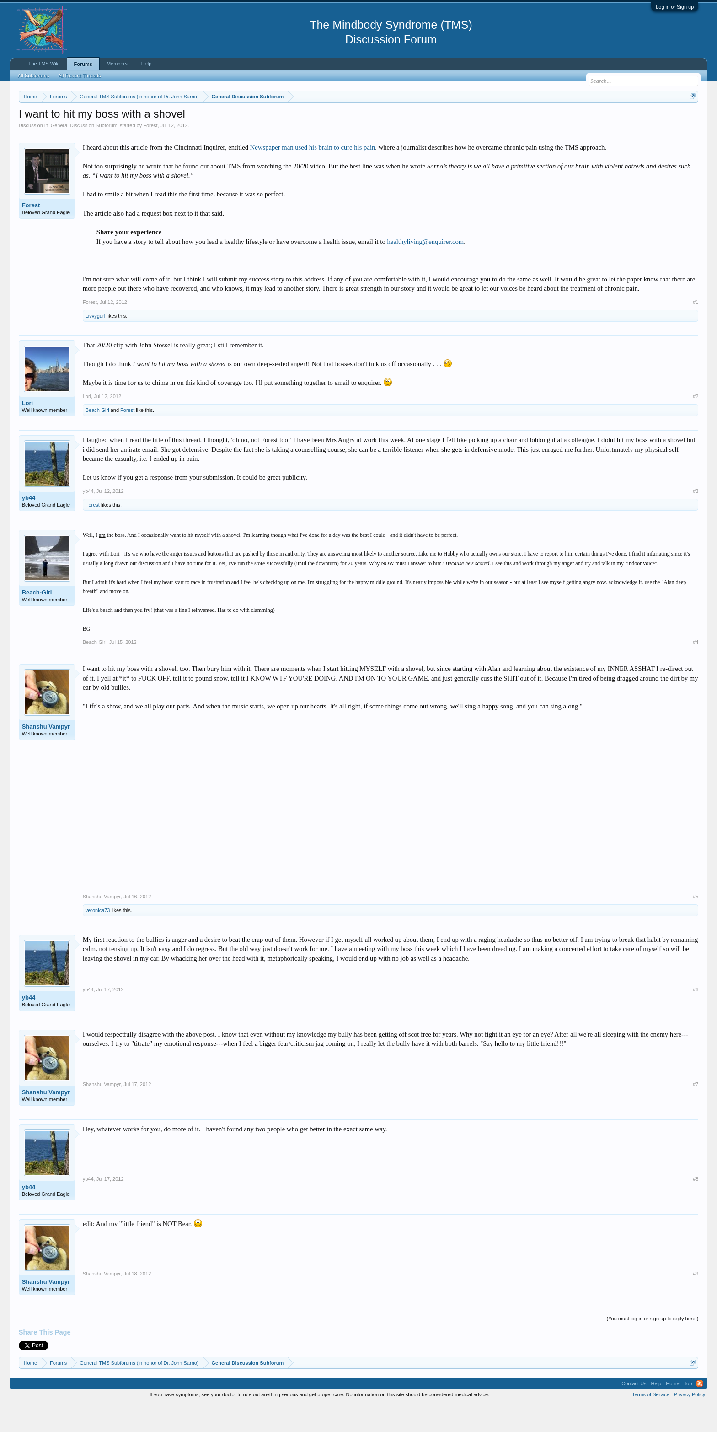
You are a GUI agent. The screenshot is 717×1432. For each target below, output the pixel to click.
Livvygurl (95, 343)
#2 (695, 424)
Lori (27, 430)
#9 (695, 1301)
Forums (83, 64)
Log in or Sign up (675, 7)
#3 (695, 518)
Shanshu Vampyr (46, 754)
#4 (695, 669)
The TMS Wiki (44, 63)
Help (146, 63)
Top (688, 1411)
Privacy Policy (689, 1422)
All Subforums (33, 75)
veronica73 (98, 937)
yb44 (29, 525)
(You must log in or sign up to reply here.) (653, 1346)
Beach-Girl (97, 437)
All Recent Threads (79, 75)
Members (117, 63)
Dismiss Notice (690, 117)
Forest (150, 153)
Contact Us (633, 1411)
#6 (695, 1017)
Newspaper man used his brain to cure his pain (312, 174)
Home (672, 1411)
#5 (695, 924)
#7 (695, 1111)
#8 (695, 1206)
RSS (699, 1411)
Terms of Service (650, 1422)
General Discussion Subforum (84, 153)
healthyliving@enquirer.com (425, 269)
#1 (695, 329)
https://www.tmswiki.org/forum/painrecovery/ (437, 118)
